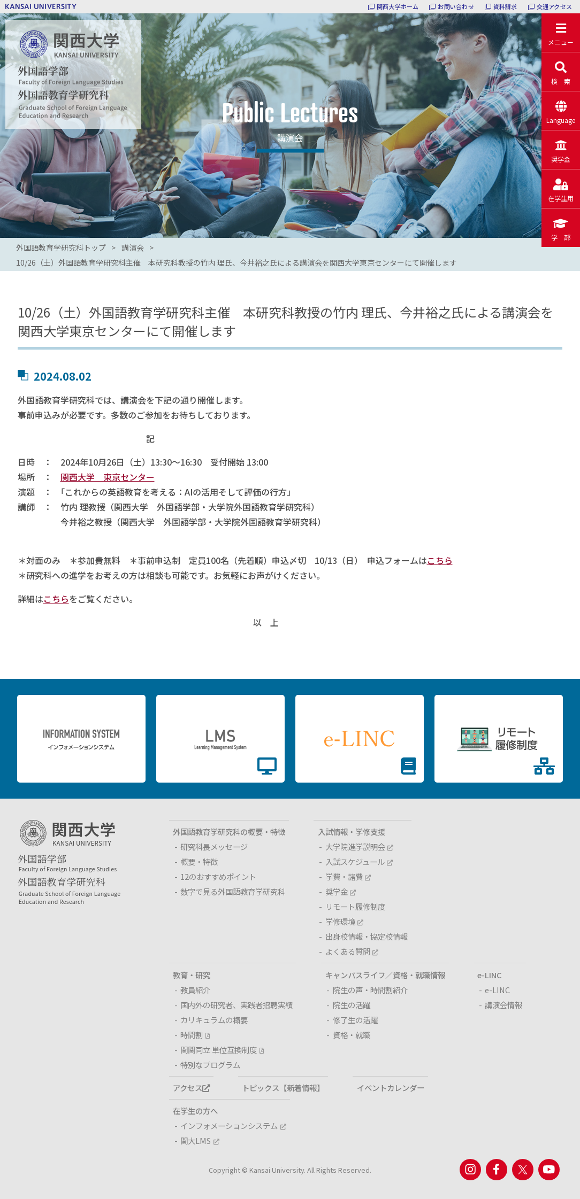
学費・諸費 (348, 876)
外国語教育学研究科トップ (61, 247)
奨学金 (340, 891)
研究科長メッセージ (214, 846)
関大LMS (199, 1140)
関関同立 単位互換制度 (221, 1049)
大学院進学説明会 (359, 846)
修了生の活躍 (355, 1019)
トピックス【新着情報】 (283, 1087)
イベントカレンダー (390, 1087)
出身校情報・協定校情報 (366, 936)
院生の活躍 (351, 1004)
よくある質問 (351, 951)
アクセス (191, 1087)
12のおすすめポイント (218, 876)
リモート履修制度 (355, 906)
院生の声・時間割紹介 (370, 989)
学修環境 (344, 921)
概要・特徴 (199, 861)
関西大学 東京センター (107, 476)
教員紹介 (195, 989)
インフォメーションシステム (233, 1125)
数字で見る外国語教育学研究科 (232, 891)
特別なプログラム (210, 1064)
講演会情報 (503, 1004)
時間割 (194, 1034)
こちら (440, 560)
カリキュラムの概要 (214, 1019)
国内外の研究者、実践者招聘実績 (236, 1004)
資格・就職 (351, 1034)
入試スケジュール (359, 861)
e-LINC (497, 989)
